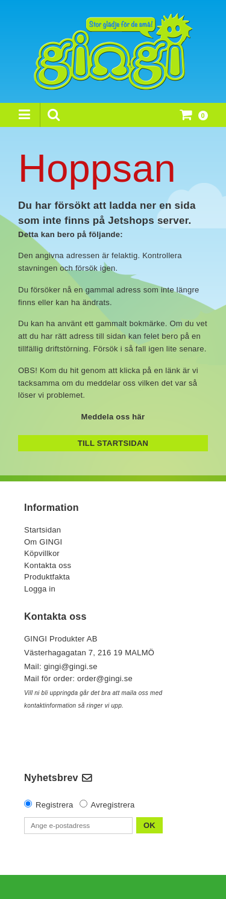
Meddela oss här (113, 416)
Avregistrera (113, 804)
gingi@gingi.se (72, 666)
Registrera (55, 804)
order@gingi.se (105, 678)
